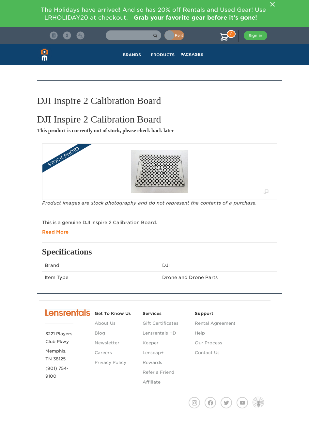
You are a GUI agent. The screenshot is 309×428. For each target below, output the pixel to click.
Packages (191, 54)
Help (200, 333)
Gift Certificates (160, 323)
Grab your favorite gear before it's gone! (195, 17)
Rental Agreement (215, 323)
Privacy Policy (110, 362)
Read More (55, 232)
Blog (100, 333)
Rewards (152, 362)
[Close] (273, 4)
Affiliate (152, 382)
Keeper (151, 342)
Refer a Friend (158, 372)
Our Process (208, 342)
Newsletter (107, 342)
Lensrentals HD (159, 333)
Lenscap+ (153, 352)
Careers (103, 352)
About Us (105, 323)
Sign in (255, 35)
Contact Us (207, 352)
